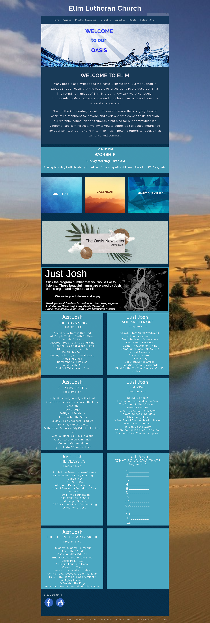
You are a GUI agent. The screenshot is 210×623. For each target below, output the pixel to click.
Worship (67, 20)
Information (105, 20)
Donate (133, 20)
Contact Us (120, 20)
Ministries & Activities (85, 20)
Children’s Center (148, 20)
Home (56, 20)
